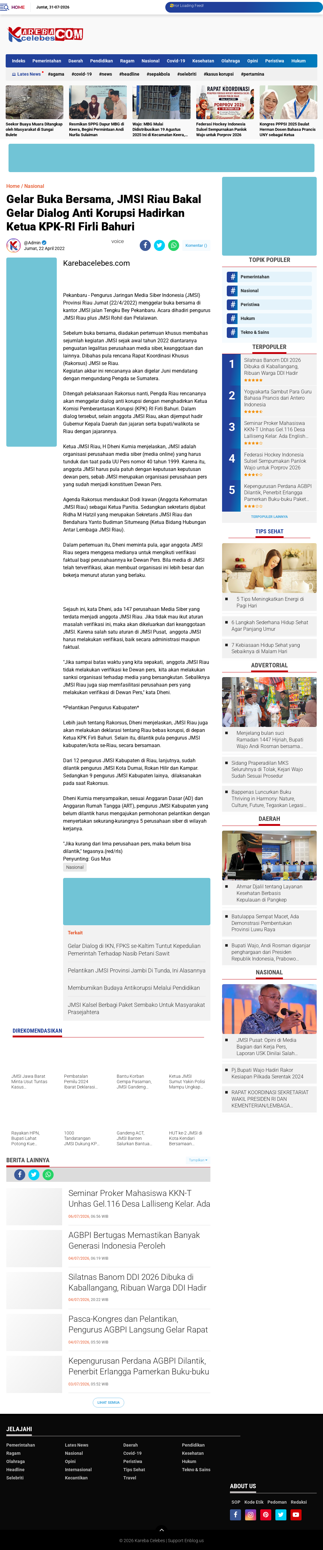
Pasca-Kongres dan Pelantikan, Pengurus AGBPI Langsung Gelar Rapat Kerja (138, 1329)
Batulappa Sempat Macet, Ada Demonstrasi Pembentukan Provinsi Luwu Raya (265, 923)
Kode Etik (253, 1502)
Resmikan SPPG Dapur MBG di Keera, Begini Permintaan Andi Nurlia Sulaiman (96, 129)
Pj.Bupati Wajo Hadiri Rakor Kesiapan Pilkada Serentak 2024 (267, 1073)
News (107, 74)
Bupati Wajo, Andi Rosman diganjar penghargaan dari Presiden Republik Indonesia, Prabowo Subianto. (271, 952)
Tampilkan (198, 1160)
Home (18, 7)
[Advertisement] (202, 34)
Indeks (18, 60)
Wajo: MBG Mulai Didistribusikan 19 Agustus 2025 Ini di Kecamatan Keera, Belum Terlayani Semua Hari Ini (160, 130)
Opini (252, 60)
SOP (236, 1502)
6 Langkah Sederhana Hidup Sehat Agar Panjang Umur (270, 625)
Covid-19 (176, 60)
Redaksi (299, 1502)
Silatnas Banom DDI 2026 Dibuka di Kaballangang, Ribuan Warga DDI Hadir (137, 1282)
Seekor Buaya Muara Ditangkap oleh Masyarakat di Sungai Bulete (34, 129)
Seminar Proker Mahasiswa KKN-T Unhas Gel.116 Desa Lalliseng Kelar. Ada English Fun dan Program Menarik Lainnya (139, 1204)
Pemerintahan (46, 60)
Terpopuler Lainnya (269, 517)
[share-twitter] (159, 245)
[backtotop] (161, 1531)
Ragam (127, 60)
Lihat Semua (108, 1403)
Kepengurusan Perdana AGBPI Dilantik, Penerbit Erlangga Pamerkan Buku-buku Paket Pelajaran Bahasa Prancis (138, 1371)
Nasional (151, 60)
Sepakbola (159, 74)
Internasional (78, 1469)
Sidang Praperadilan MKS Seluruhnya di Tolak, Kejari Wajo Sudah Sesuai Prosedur (267, 769)
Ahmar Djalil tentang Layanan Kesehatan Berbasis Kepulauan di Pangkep (269, 893)
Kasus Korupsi (220, 74)
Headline (130, 74)
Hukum (298, 60)
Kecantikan (76, 1477)
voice (117, 241)
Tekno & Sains (255, 332)
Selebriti (188, 74)
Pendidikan (101, 60)
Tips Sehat (134, 1469)
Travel (129, 1477)
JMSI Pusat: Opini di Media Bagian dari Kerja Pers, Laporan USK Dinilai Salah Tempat (267, 1047)
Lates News (29, 74)
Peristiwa (274, 60)
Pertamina (254, 74)
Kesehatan (203, 60)
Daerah (75, 60)
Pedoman (277, 1502)
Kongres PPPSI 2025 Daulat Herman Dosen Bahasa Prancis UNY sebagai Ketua (288, 129)
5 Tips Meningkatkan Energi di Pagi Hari (270, 602)
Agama (57, 74)
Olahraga (230, 60)
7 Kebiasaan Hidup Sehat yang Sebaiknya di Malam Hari (266, 648)
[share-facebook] (145, 245)
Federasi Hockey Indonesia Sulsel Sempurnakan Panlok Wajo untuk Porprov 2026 (221, 129)
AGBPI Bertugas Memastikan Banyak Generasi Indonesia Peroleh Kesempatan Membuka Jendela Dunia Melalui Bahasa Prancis (135, 1246)
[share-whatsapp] (173, 245)
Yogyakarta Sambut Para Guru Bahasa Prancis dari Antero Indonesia (278, 398)
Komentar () (196, 245)
